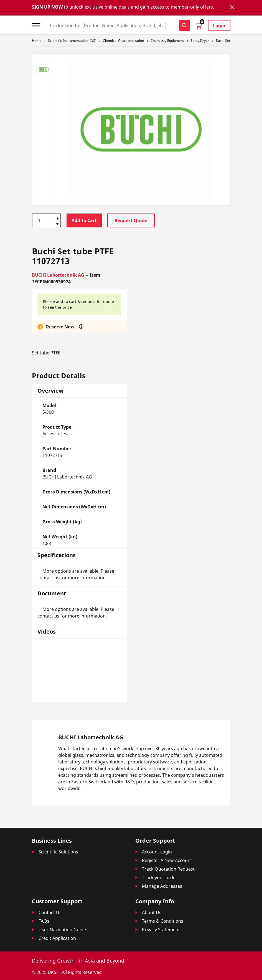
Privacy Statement (161, 930)
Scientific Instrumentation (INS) (72, 40)
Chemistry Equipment (167, 40)
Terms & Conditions (162, 921)
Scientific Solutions (58, 852)
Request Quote (131, 220)
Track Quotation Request (168, 869)
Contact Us (50, 912)
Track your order (159, 877)
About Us (151, 912)
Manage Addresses (162, 886)
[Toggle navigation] (38, 24)
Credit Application (57, 938)
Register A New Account (167, 860)
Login (219, 25)
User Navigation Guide (62, 930)
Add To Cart (84, 220)
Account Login (157, 852)
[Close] (232, 7)
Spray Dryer (199, 40)
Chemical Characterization (123, 40)
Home (36, 40)
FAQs (44, 921)
